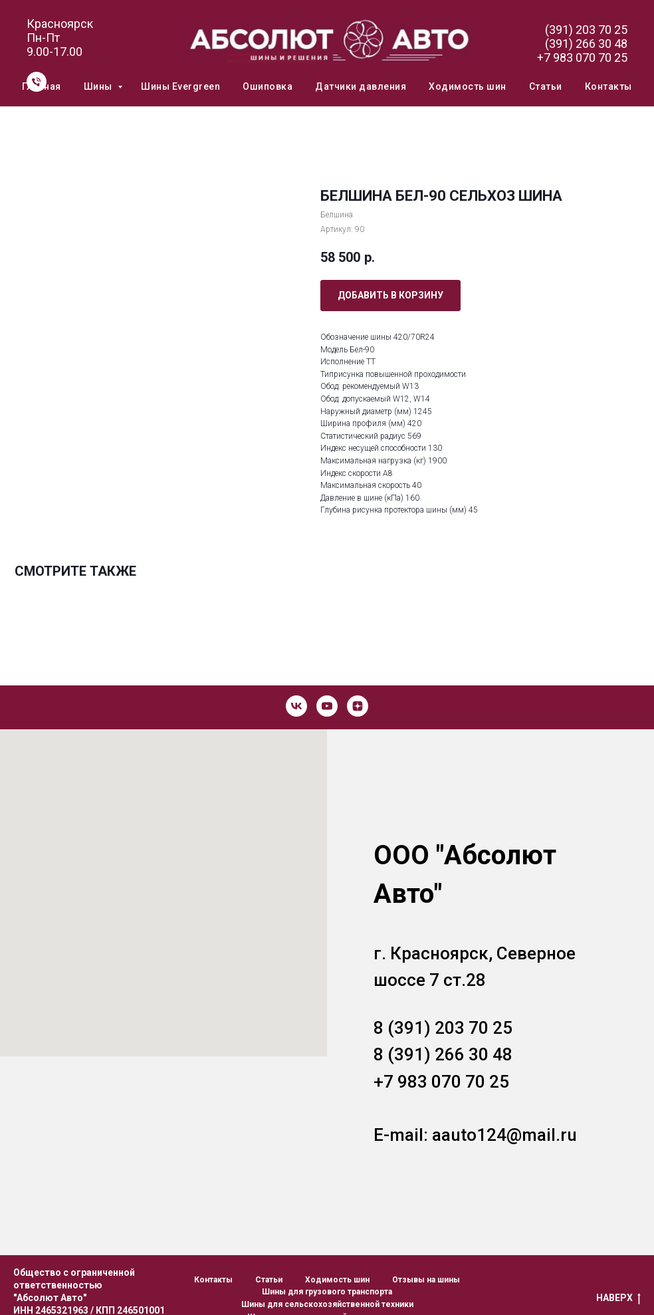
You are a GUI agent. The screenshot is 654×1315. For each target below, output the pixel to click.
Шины (99, 86)
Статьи (545, 86)
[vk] (296, 706)
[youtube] (327, 706)
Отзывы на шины (426, 1279)
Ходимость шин (467, 86)
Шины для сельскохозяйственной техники (327, 1304)
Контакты (608, 86)
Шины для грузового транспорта (327, 1291)
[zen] (357, 706)
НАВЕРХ (618, 1298)
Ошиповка (267, 86)
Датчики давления (360, 86)
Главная (41, 86)
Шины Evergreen (180, 86)
